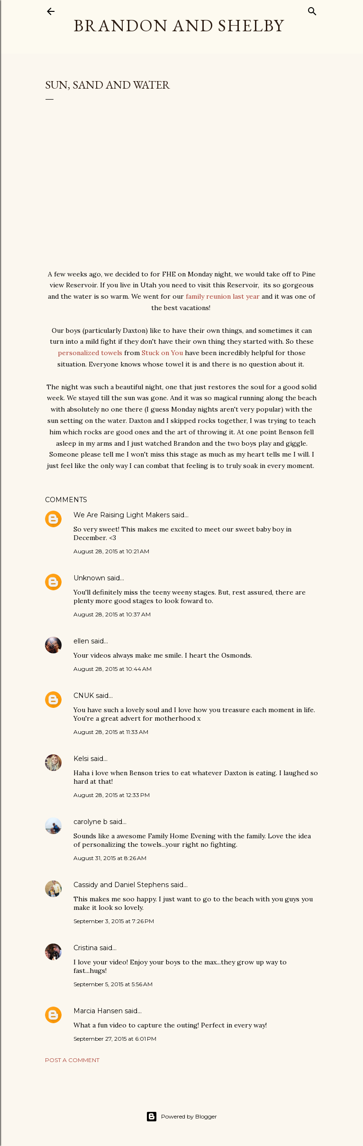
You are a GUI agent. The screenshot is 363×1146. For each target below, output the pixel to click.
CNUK (83, 695)
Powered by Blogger (181, 1116)
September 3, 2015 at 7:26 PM (113, 921)
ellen (81, 641)
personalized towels (90, 352)
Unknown (89, 578)
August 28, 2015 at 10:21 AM (111, 551)
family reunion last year (223, 296)
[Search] (312, 9)
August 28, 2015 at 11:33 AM (110, 731)
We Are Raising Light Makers (121, 515)
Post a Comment (72, 1059)
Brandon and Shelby (178, 25)
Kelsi (81, 758)
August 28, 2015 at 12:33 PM (111, 794)
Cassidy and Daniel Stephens (121, 884)
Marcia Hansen (98, 1011)
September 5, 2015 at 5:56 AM (113, 984)
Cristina (85, 948)
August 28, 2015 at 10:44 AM (112, 668)
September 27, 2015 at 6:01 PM (114, 1038)
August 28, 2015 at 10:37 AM (112, 614)
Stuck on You (162, 352)
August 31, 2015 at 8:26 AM (109, 858)
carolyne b (90, 821)
